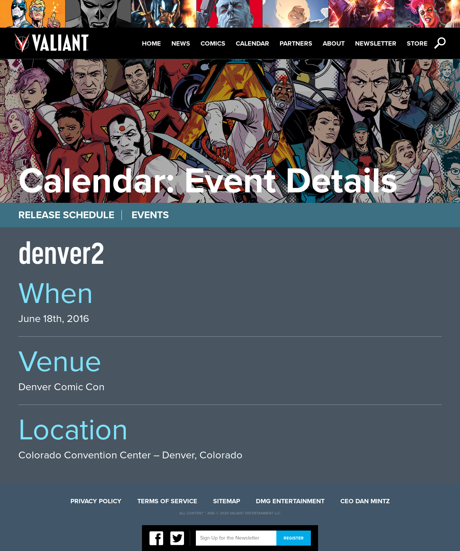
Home (151, 43)
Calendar (252, 43)
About (334, 43)
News (180, 43)
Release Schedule (66, 215)
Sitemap (226, 501)
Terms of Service (167, 501)
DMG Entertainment (290, 501)
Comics (213, 43)
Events (150, 215)
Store (417, 43)
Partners (296, 43)
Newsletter (375, 43)
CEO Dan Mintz (365, 501)
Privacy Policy (95, 501)
